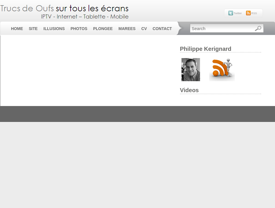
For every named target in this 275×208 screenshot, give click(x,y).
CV (144, 29)
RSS (254, 13)
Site (33, 29)
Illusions (54, 29)
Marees (126, 29)
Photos (79, 29)
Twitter (238, 13)
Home (17, 29)
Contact (162, 29)
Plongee (103, 29)
